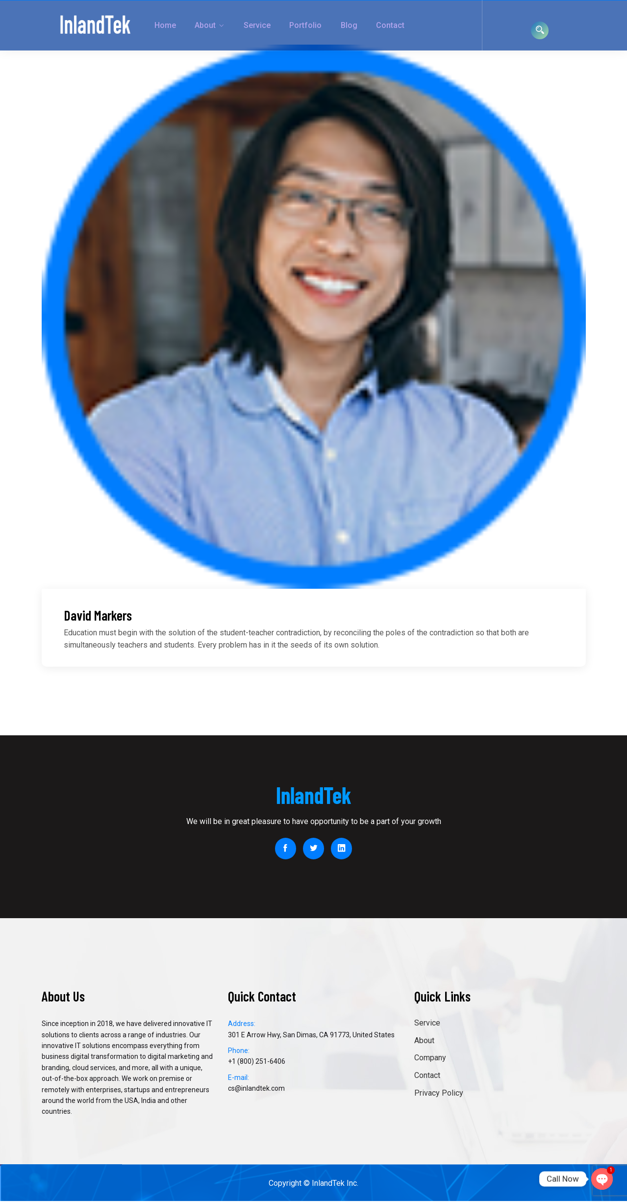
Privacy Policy (438, 1093)
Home (145, 25)
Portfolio (270, 25)
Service (226, 25)
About (180, 25)
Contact (344, 25)
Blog (308, 25)
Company (430, 1058)
